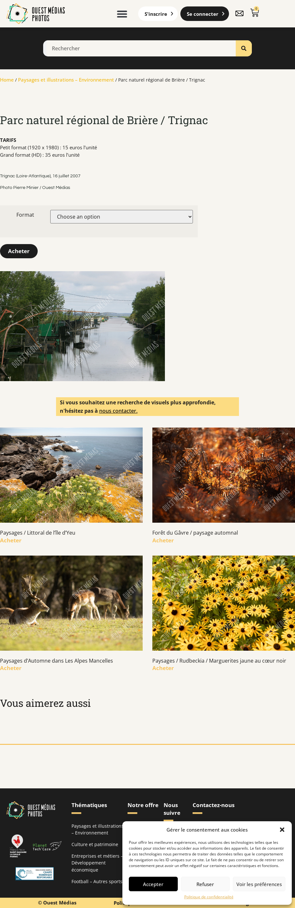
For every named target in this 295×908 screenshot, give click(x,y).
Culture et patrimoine (94, 844)
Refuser (205, 884)
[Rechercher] (244, 48)
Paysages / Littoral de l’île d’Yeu (37, 532)
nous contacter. (118, 410)
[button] (282, 829)
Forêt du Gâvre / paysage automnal (195, 532)
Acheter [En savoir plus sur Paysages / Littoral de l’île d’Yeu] (11, 540)
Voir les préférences (259, 884)
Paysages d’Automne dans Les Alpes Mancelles (56, 660)
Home (7, 79)
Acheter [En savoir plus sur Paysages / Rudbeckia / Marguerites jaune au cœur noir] (163, 668)
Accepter (153, 884)
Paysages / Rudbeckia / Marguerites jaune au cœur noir (219, 660)
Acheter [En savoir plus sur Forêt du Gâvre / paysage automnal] (163, 540)
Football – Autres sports (96, 881)
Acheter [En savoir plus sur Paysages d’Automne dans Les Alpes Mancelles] (11, 668)
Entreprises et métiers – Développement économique (97, 863)
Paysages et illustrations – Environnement (66, 79)
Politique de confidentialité (208, 897)
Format (25, 214)
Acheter (19, 251)
